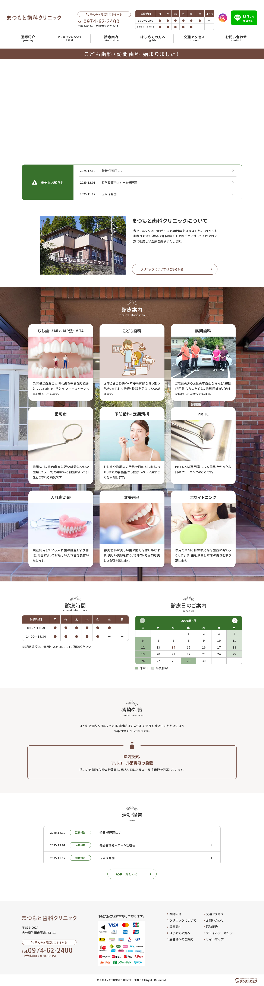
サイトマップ (214, 939)
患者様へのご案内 (180, 939)
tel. (99, 21)
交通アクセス (214, 914)
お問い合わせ (214, 920)
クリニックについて (181, 920)
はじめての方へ (178, 933)
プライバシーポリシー (220, 933)
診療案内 (174, 926)
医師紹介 (174, 914)
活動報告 (211, 926)
